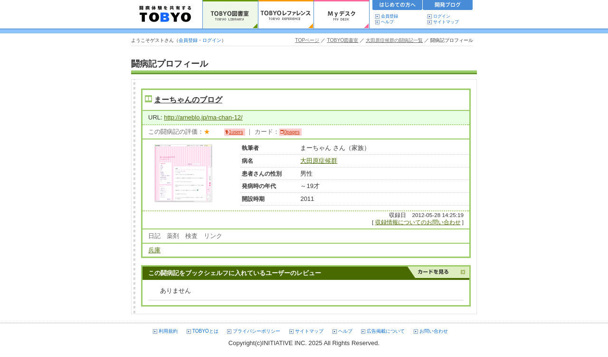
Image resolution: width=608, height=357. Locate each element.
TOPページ (307, 40)
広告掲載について (386, 331)
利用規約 (168, 331)
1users (236, 132)
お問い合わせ (433, 331)
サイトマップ (446, 22)
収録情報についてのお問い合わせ (418, 222)
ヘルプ (389, 22)
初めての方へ (397, 6)
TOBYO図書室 (342, 40)
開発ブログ (448, 6)
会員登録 (389, 16)
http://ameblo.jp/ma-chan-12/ (203, 117)
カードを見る (438, 272)
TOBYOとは (205, 331)
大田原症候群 (318, 160)
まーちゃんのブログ (188, 100)
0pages (292, 132)
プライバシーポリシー (256, 331)
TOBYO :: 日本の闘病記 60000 (165, 14)
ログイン (441, 16)
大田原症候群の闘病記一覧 (394, 40)
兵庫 (154, 250)
